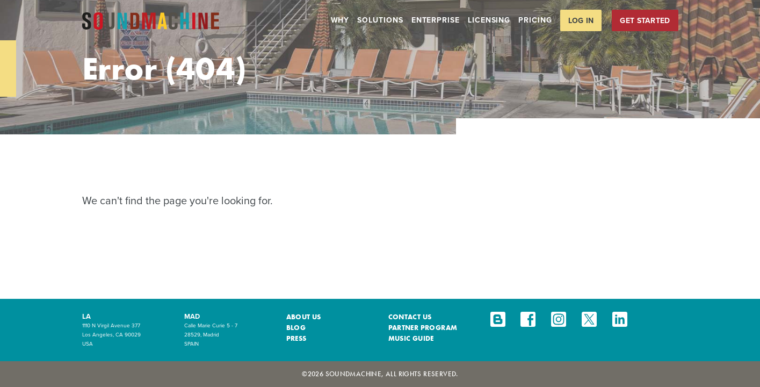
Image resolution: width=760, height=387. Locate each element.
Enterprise (435, 20)
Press (296, 338)
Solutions (380, 20)
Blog (296, 327)
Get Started (645, 20)
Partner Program (423, 327)
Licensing (489, 20)
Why (340, 20)
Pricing (535, 20)
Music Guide (411, 338)
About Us (303, 316)
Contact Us (410, 316)
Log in (581, 20)
